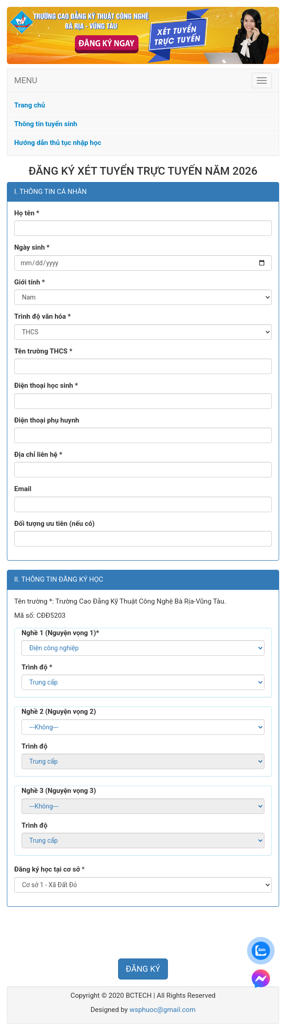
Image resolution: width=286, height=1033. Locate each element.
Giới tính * (29, 282)
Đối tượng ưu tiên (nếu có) (54, 523)
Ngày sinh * (31, 247)
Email (22, 489)
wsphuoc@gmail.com (162, 1010)
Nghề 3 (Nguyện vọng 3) (59, 791)
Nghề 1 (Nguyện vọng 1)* (60, 633)
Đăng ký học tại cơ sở (47, 869)
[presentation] (76, 934)
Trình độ (35, 746)
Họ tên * (26, 213)
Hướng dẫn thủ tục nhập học (57, 143)
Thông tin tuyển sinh (45, 124)
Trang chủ (29, 105)
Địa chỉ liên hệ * (38, 454)
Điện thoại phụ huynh (46, 420)
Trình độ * (37, 667)
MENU (25, 80)
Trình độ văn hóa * (42, 316)
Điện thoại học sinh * (46, 385)
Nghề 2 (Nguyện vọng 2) (59, 711)
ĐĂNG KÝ (143, 969)
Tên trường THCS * (43, 351)
